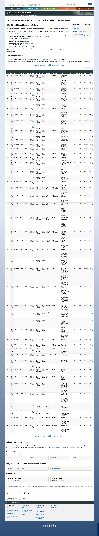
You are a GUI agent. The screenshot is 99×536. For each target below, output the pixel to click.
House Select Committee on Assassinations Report (80, 33)
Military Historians (25, 509)
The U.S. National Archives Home (23, 4)
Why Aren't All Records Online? (42, 516)
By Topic (9, 507)
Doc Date (32, 73)
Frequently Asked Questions (17, 468)
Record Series (81, 72)
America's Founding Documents (85, 8)
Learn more (88, 533)
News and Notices (54, 507)
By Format (9, 509)
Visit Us (67, 8)
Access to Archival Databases (13, 515)
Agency (27, 73)
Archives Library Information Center (12, 517)
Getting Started (39, 507)
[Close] (97, 524)
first (36, 65)
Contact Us (90, 1)
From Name (54, 73)
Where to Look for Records (41, 514)
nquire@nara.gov (15, 480)
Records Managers (25, 512)
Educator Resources (49, 8)
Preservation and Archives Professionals (27, 511)
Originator (76, 73)
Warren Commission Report (80, 31)
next (60, 65)
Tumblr (49, 526)
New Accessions (54, 509)
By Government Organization (12, 510)
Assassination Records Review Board (82, 35)
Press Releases (56, 468)
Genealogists (24, 507)
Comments (92, 73)
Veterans (23, 514)
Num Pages (71, 72)
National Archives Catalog (12, 511)
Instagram (47, 526)
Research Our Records (14, 8)
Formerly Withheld (22, 72)
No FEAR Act (61, 531)
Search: (69, 68)
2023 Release (34, 458)
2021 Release (77, 458)
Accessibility (39, 531)
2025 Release (12, 458)
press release (27, 38)
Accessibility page (36, 493)
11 (56, 65)
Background (76, 29)
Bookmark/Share (83, 1)
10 (54, 65)
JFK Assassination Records (25, 15)
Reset (91, 68)
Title (62, 73)
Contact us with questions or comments (14, 499)
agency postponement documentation (34, 454)
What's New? (54, 505)
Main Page (76, 28)
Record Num (11, 72)
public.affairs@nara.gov (59, 480)
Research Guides (40, 505)
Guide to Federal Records (41, 511)
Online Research (11, 505)
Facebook (43, 526)
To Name (48, 73)
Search (90, 4)
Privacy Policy (44, 531)
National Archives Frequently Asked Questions (41, 509)
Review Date (85, 72)
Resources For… (26, 505)
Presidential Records (11, 513)
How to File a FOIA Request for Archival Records (42, 518)
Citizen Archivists (75, 1)
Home (8, 15)
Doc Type (37, 73)
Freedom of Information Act (53, 531)
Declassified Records (40, 512)
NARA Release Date (16, 72)
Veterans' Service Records (31, 8)
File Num (43, 72)
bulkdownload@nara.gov (57, 447)
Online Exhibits (10, 519)
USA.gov (65, 531)
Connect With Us (49, 524)
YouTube (51, 526)
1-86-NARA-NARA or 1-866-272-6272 (49, 534)
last (63, 65)
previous (40, 65)
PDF (31, 76)
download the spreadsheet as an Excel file (51, 59)
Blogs (53, 526)
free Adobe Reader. (21, 492)
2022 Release (55, 458)
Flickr (55, 526)
